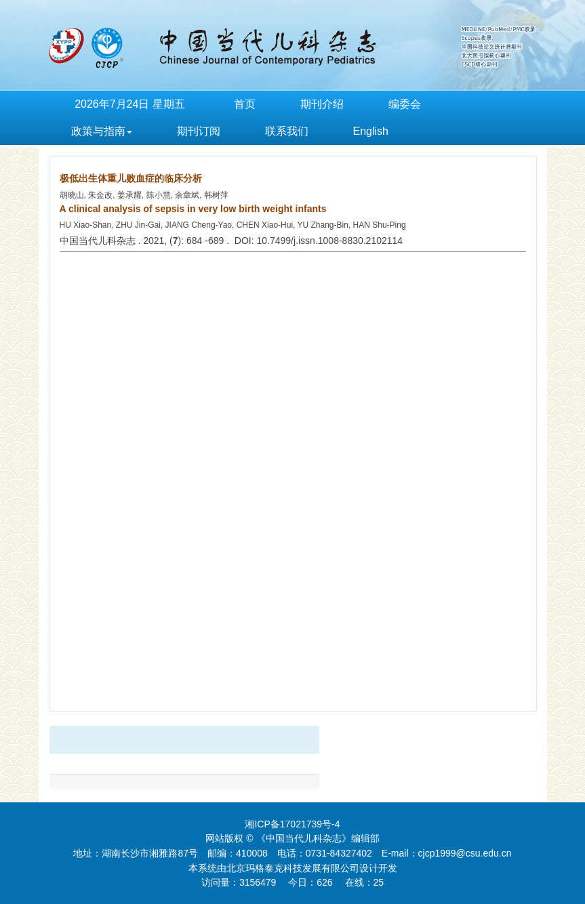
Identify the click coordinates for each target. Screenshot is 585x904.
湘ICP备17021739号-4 (292, 824)
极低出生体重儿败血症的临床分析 (131, 178)
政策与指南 (101, 131)
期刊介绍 (322, 104)
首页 (245, 104)
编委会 (404, 104)
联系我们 (286, 131)
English (370, 131)
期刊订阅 (198, 131)
